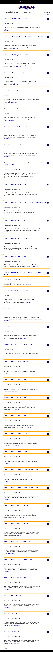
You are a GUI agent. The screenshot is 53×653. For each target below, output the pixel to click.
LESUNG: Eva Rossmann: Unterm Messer (20, 345)
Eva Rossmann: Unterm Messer (16, 361)
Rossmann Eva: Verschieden (15, 19)
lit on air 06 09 (11, 632)
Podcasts (27, 1)
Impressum (29, 651)
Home (16, 1)
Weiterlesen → (7, 30)
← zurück (48, 14)
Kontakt (22, 651)
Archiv (21, 1)
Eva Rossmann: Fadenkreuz (15, 256)
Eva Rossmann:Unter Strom (15, 309)
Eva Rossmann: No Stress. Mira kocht (20, 145)
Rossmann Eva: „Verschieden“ (16, 55)
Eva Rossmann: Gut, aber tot (16, 238)
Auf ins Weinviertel (13, 595)
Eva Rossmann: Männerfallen (16, 291)
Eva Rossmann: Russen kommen (16, 505)
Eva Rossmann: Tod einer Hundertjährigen (22, 127)
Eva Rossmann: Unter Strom (15, 327)
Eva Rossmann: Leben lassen (16, 433)
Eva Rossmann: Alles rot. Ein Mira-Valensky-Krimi (24, 273)
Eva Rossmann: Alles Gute (15, 91)
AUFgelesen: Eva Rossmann (15, 397)
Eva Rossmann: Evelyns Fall (16, 379)
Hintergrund (35, 1)
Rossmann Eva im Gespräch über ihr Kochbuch (23, 37)
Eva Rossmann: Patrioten (14, 220)
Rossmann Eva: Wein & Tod (15, 73)
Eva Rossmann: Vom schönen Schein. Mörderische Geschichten (25, 164)
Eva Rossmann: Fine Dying (15, 109)
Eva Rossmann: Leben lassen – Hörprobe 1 (22, 469)
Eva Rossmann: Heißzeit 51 (15, 184)
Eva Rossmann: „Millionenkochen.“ (19, 559)
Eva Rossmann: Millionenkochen (17, 541)
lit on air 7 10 (11, 613)
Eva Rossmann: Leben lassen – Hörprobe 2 (22, 487)
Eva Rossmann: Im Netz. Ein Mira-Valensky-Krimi (25, 202)
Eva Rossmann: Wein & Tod (15, 578)
